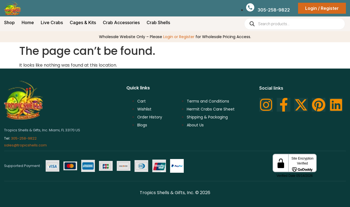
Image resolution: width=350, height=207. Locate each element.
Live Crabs (52, 22)
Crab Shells (158, 22)
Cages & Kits (83, 22)
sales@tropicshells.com (25, 145)
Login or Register (178, 36)
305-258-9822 (24, 138)
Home (28, 22)
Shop (9, 22)
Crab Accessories (121, 22)
